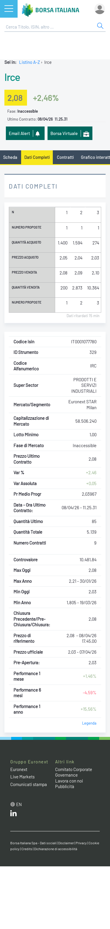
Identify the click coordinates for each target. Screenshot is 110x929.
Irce (12, 77)
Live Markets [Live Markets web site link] (22, 776)
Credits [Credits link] (26, 849)
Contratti (65, 157)
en (19, 804)
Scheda (10, 157)
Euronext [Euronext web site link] (18, 769)
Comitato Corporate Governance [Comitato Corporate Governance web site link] (73, 772)
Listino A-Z (29, 62)
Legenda (89, 723)
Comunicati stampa (28, 784)
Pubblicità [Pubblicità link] (64, 786)
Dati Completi (37, 157)
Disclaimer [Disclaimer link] (66, 843)
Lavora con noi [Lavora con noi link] (69, 780)
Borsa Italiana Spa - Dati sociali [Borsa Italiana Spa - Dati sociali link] (33, 843)
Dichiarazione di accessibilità (55, 849)
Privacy (81, 843)
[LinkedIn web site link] (13, 814)
